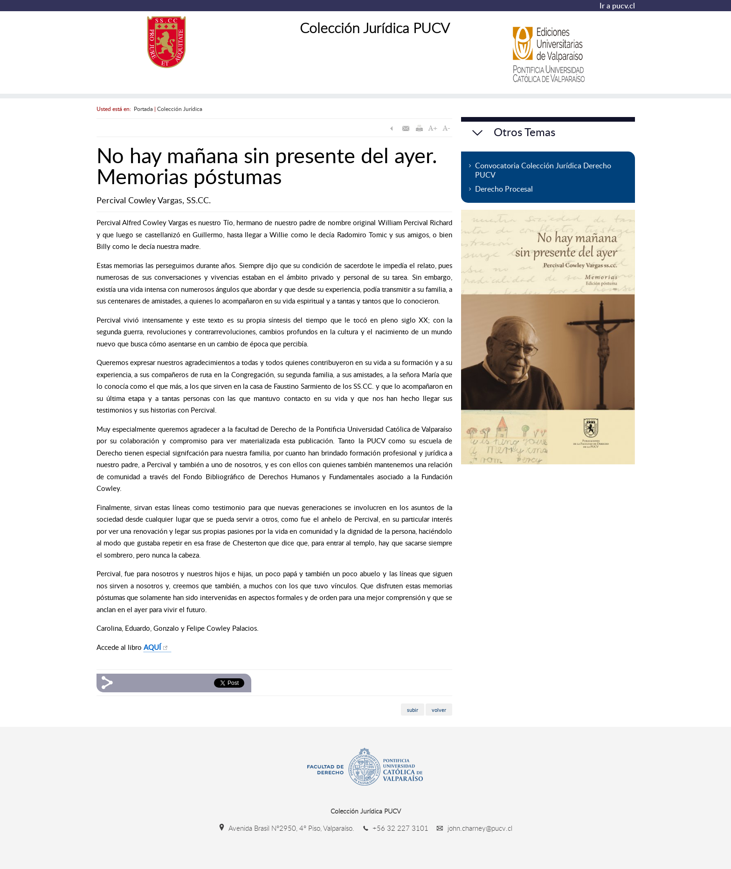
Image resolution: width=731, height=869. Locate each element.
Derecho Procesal (504, 189)
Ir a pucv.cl (617, 5)
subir (412, 709)
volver (439, 709)
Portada (143, 108)
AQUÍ (152, 647)
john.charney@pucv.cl (471, 828)
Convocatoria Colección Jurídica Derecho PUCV (543, 170)
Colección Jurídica (179, 108)
